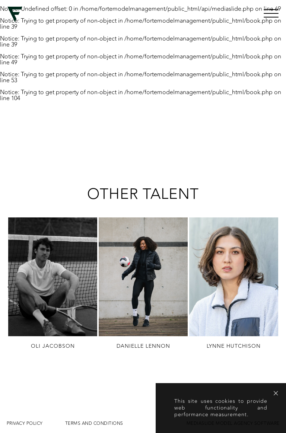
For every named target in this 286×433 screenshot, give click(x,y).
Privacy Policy (25, 423)
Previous (9, 287)
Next (277, 287)
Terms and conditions (94, 423)
